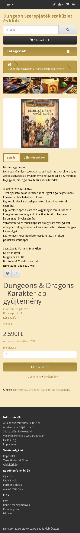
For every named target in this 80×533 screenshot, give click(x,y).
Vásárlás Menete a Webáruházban (23, 436)
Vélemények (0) (34, 157)
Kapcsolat (9, 456)
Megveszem (40, 367)
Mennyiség (9, 347)
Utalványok (10, 480)
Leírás (11, 157)
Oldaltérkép (10, 464)
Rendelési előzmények (16, 505)
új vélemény (51, 377)
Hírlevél (7, 513)
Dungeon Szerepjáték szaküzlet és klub (38, 18)
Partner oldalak (12, 485)
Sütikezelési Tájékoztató (17, 431)
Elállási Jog (9, 440)
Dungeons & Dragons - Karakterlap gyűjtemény (36, 69)
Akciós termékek (13, 489)
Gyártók (8, 476)
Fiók (5, 500)
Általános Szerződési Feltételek (21, 423)
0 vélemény (34, 377)
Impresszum (10, 444)
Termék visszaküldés (15, 460)
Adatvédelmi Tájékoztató (18, 427)
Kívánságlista (11, 509)
